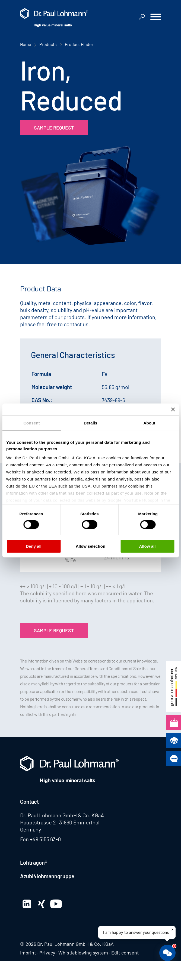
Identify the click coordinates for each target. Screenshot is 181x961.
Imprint (28, 953)
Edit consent (125, 953)
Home (25, 44)
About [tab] (149, 423)
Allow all (147, 546)
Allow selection (90, 546)
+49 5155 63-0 (45, 839)
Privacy (47, 953)
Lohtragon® (33, 862)
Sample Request (54, 128)
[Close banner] (173, 409)
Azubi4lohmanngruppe (47, 876)
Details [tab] (90, 423)
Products (48, 44)
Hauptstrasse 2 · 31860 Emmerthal (60, 822)
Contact (29, 801)
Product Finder (79, 44)
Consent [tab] (31, 423)
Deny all (34, 546)
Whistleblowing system (83, 953)
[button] (155, 18)
